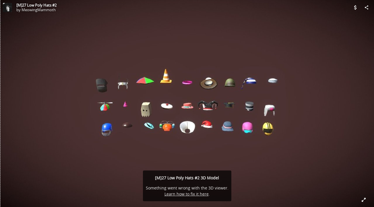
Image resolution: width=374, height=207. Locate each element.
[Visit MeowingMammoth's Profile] (7, 7)
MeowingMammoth (39, 9)
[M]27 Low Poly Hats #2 (36, 5)
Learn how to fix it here (186, 194)
